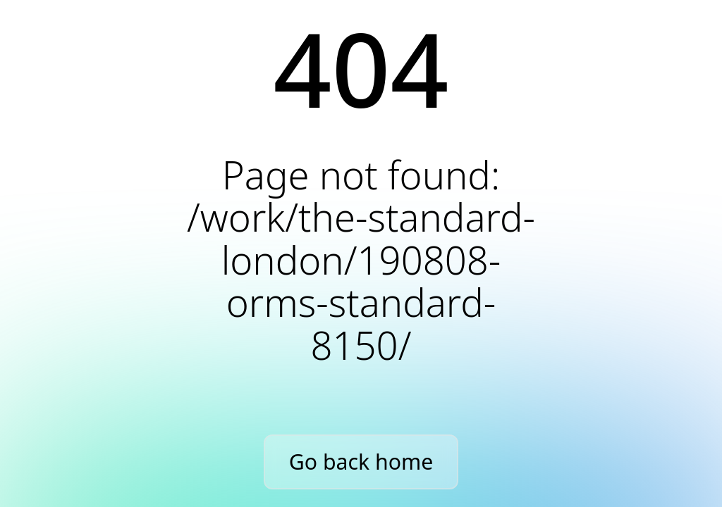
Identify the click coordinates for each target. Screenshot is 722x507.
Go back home (361, 461)
